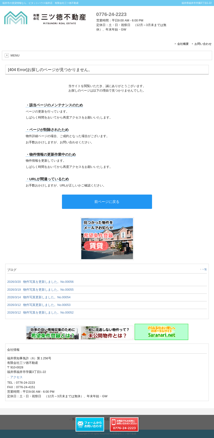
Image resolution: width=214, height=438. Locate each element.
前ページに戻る (106, 202)
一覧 (204, 269)
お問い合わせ (203, 43)
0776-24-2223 (111, 14)
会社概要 (183, 43)
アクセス (16, 377)
